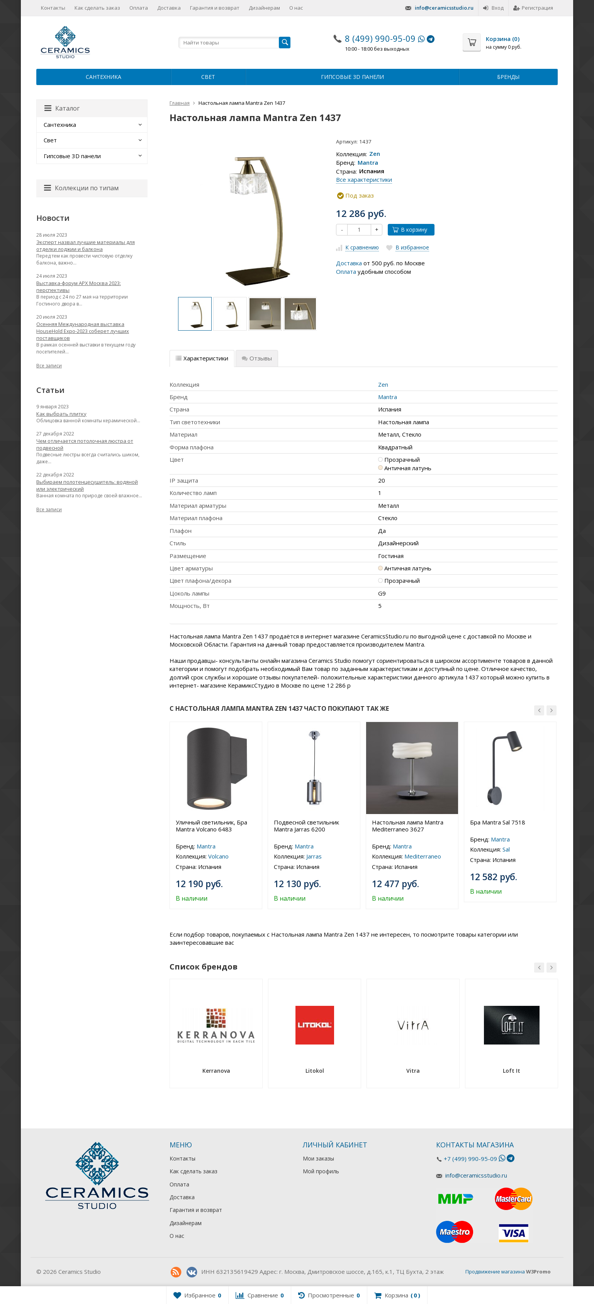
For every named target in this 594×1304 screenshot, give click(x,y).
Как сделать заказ (97, 7)
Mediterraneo (422, 856)
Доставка (169, 7)
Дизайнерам (264, 7)
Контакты (53, 7)
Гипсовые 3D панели (352, 76)
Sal (506, 849)
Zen (374, 154)
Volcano (218, 856)
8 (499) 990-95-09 (380, 38)
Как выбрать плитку (61, 413)
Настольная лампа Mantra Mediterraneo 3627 (407, 826)
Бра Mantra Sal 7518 (497, 822)
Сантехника (103, 76)
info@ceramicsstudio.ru (444, 7)
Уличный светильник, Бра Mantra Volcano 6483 (211, 826)
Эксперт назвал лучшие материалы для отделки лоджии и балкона (85, 246)
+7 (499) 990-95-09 (470, 1158)
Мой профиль (321, 1171)
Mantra (368, 162)
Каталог (62, 108)
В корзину (409, 229)
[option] (194, 314)
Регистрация (533, 7)
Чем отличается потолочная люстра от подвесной (84, 444)
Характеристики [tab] (202, 358)
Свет (208, 76)
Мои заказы (318, 1158)
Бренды (508, 76)
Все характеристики (364, 179)
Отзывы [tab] (257, 358)
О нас (296, 7)
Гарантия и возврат (214, 7)
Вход (493, 7)
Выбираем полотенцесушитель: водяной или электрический (87, 485)
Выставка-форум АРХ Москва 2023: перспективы (78, 287)
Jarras (314, 856)
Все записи (49, 365)
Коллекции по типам (81, 188)
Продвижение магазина (495, 1271)
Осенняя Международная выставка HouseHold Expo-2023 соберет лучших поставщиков (82, 331)
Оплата (138, 7)
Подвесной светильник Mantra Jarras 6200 (306, 826)
